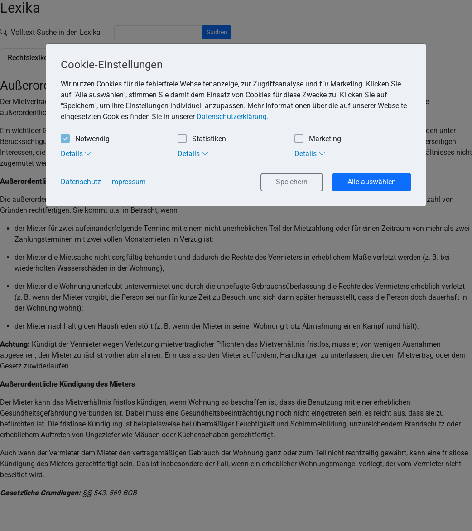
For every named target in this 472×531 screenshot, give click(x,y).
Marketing (317, 139)
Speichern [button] (292, 181)
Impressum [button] (128, 181)
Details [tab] (76, 153)
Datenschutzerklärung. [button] (233, 116)
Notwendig (85, 139)
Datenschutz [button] (81, 181)
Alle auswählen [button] (371, 181)
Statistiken (202, 139)
